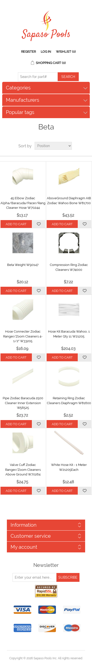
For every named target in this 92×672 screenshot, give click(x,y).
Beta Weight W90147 (23, 265)
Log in (46, 51)
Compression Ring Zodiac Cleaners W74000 (69, 267)
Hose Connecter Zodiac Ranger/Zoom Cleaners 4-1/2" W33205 (22, 336)
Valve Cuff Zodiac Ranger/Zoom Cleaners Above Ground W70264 (23, 469)
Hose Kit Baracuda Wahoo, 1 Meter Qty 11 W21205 (69, 334)
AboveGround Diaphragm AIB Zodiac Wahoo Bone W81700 (69, 200)
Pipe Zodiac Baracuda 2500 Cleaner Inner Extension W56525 (23, 403)
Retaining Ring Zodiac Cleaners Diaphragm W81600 (69, 400)
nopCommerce (54, 664)
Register (28, 51)
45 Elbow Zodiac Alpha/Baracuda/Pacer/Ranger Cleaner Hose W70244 (22, 203)
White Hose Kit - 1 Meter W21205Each (69, 467)
